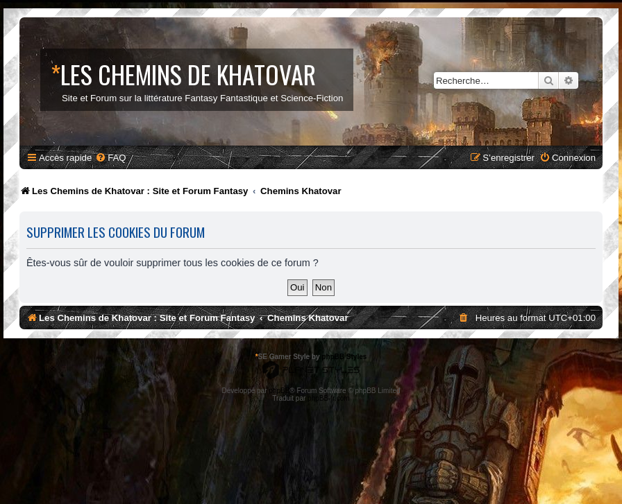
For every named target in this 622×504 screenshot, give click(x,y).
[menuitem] (110, 158)
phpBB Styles (344, 356)
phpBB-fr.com (329, 398)
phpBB (279, 390)
